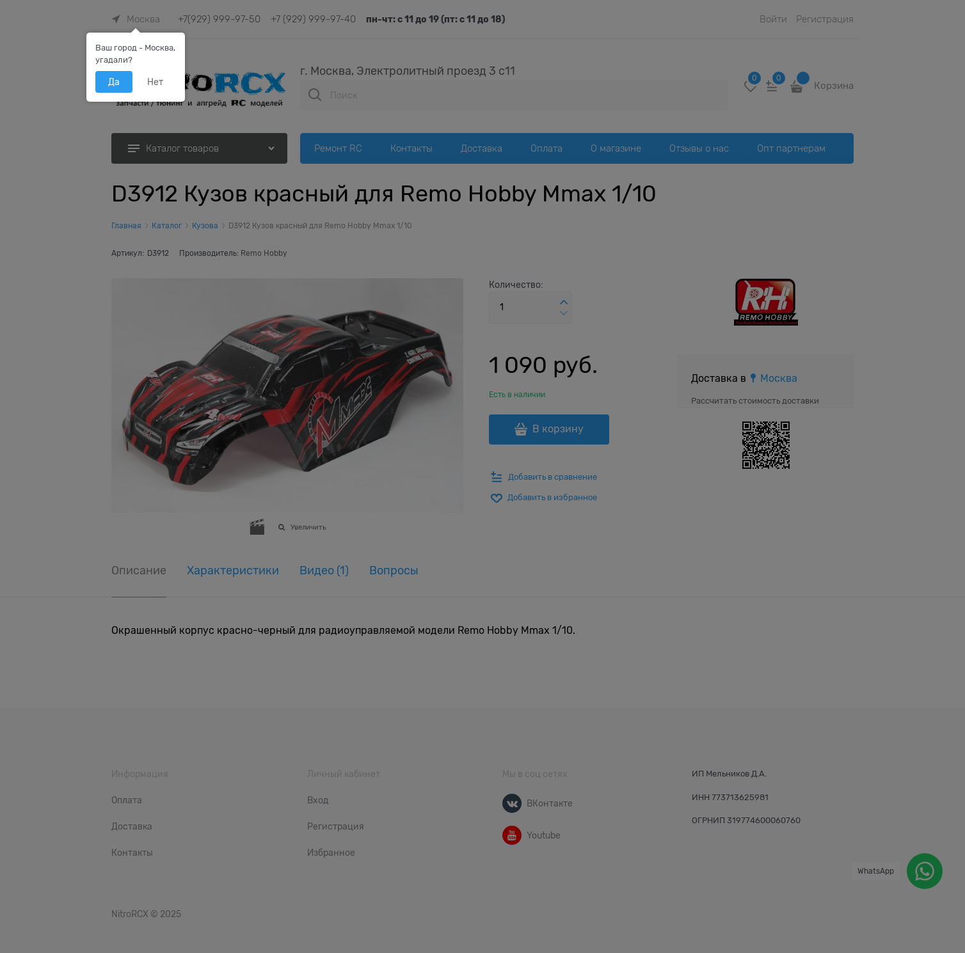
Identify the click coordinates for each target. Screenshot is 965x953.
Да (114, 82)
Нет (155, 82)
